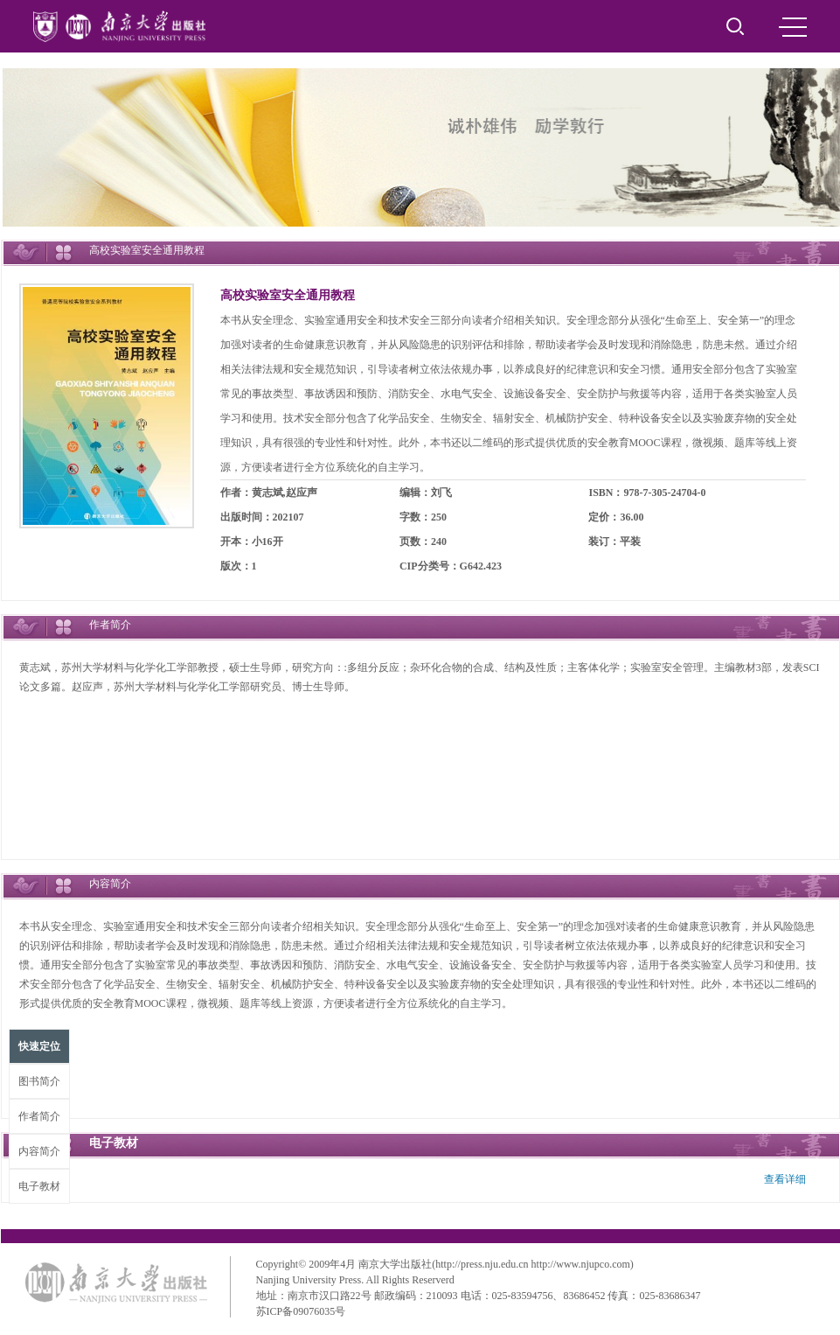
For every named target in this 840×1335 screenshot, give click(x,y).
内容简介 (39, 1151)
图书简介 (39, 1081)
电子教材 (39, 1186)
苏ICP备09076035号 (301, 1311)
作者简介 (39, 1116)
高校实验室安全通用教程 (287, 295)
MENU (793, 27)
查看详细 (785, 1179)
